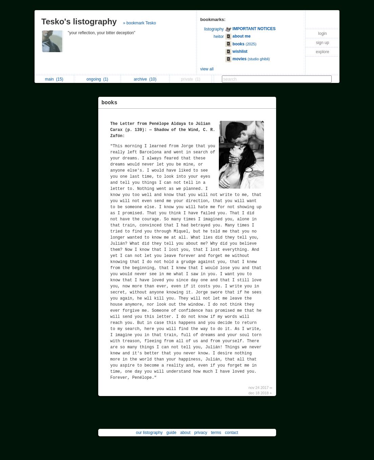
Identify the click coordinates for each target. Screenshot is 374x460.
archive (145, 79)
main (54, 79)
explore (322, 51)
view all (206, 69)
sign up (322, 42)
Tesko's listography (79, 21)
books (110, 103)
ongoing (97, 79)
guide (171, 432)
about (185, 432)
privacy (200, 432)
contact (231, 432)
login (322, 33)
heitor (219, 36)
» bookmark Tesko (139, 23)
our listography (149, 432)
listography (214, 29)
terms (216, 432)
